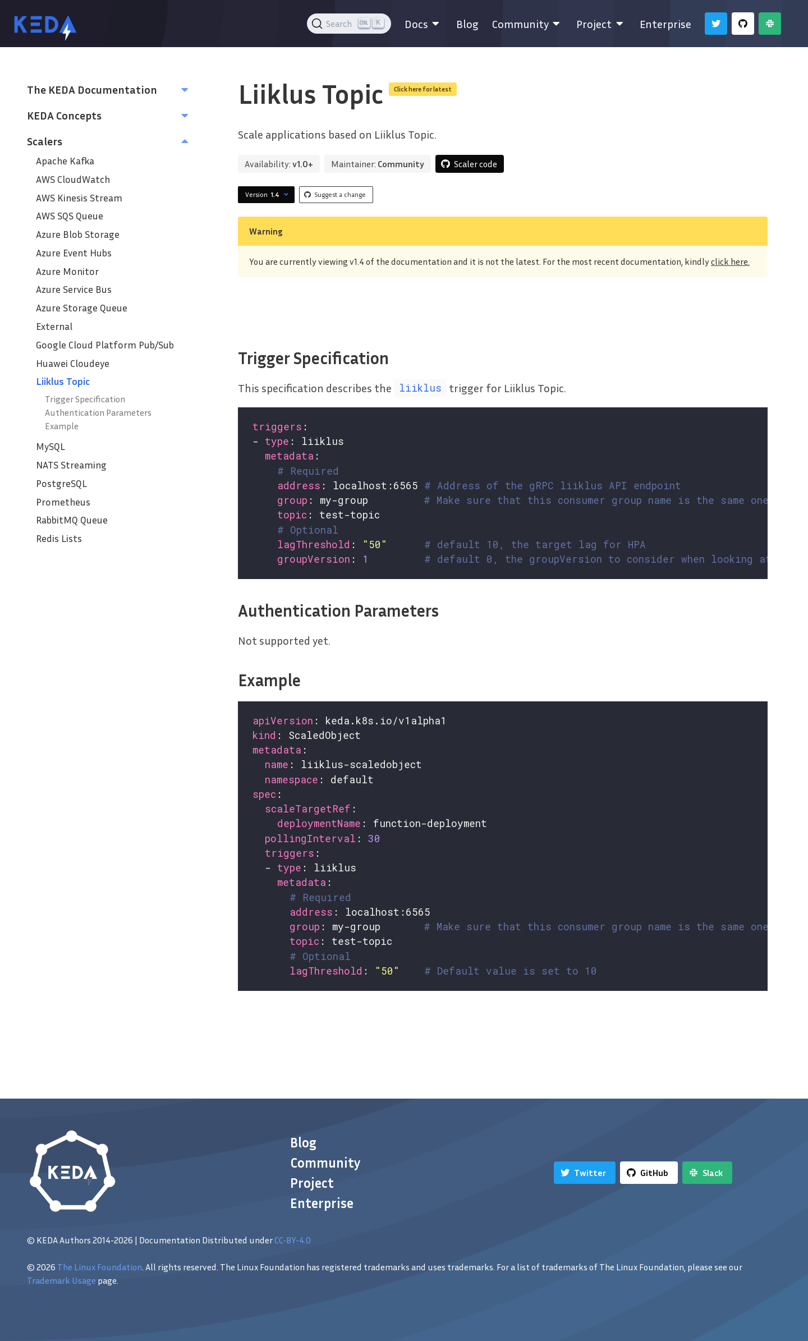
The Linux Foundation (99, 1267)
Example (62, 425)
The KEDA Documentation (92, 89)
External (54, 326)
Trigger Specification (85, 399)
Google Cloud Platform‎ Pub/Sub (105, 345)
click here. (730, 261)
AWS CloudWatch (73, 179)
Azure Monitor (67, 271)
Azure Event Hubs (74, 253)
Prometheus (63, 502)
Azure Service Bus (74, 289)
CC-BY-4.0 (292, 1240)
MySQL (50, 446)
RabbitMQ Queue (72, 520)
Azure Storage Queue (81, 308)
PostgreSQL (61, 483)
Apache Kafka (65, 161)
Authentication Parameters (98, 412)
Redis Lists (59, 538)
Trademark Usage (61, 1280)
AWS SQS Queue (69, 216)
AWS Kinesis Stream (79, 198)
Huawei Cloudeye (72, 363)
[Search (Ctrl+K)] (349, 23)
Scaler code (475, 163)
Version (268, 195)
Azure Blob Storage (78, 234)
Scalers (44, 141)
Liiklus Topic (63, 381)
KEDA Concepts (64, 115)
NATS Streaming (71, 465)
